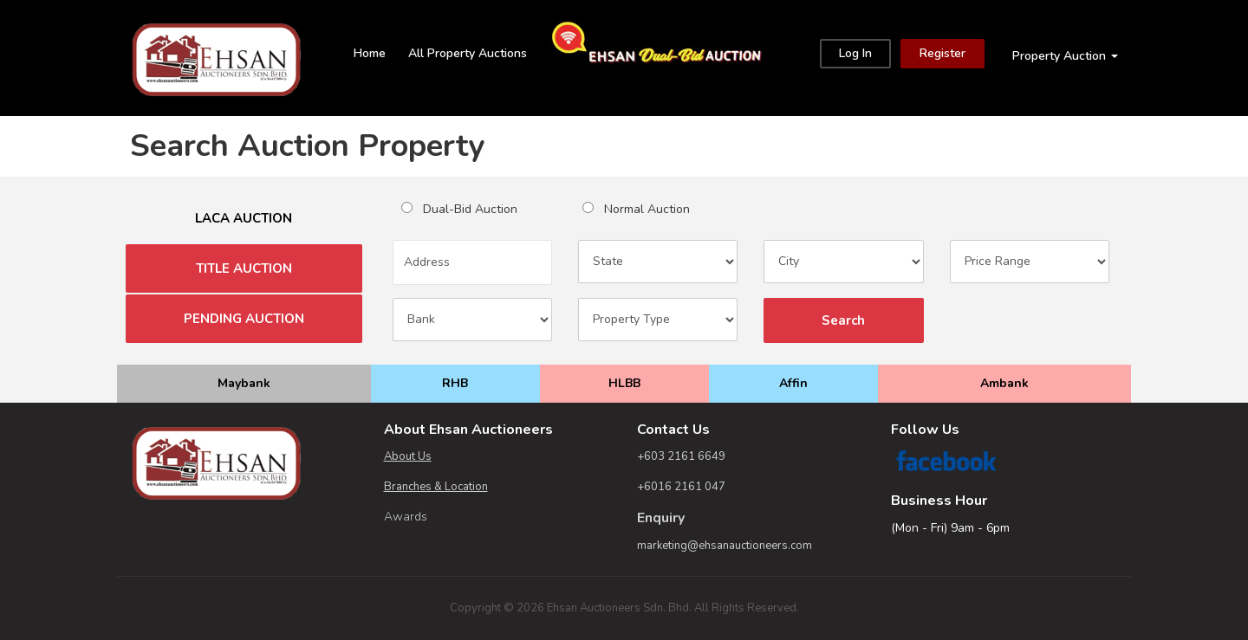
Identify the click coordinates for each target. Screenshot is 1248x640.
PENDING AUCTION (244, 318)
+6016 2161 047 (681, 487)
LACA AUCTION (243, 218)
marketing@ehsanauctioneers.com (724, 545)
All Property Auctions (467, 53)
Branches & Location (436, 487)
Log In (855, 53)
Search (843, 320)
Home (370, 53)
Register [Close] (942, 53)
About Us (408, 456)
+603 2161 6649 (681, 456)
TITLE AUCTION (244, 268)
